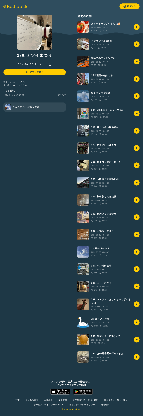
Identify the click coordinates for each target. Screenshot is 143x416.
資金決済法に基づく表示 (116, 400)
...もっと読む (9, 91)
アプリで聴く (34, 72)
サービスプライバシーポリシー (48, 404)
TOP (17, 400)
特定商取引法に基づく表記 (85, 400)
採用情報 (62, 400)
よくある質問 (31, 400)
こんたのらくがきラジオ (30, 64)
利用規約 (105, 404)
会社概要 (48, 400)
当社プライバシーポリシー (82, 404)
